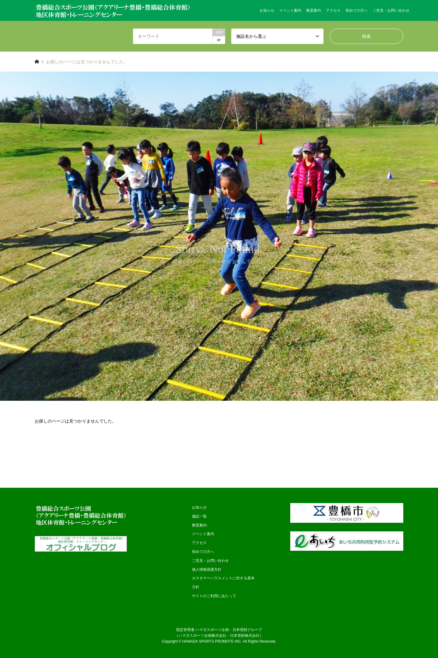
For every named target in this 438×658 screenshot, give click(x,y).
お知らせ (267, 10)
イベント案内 (290, 10)
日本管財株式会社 (245, 635)
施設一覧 (199, 516)
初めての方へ (357, 10)
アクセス (333, 10)
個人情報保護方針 (206, 569)
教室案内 (313, 10)
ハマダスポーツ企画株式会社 (202, 635)
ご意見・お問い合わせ (391, 10)
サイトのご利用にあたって (214, 596)
